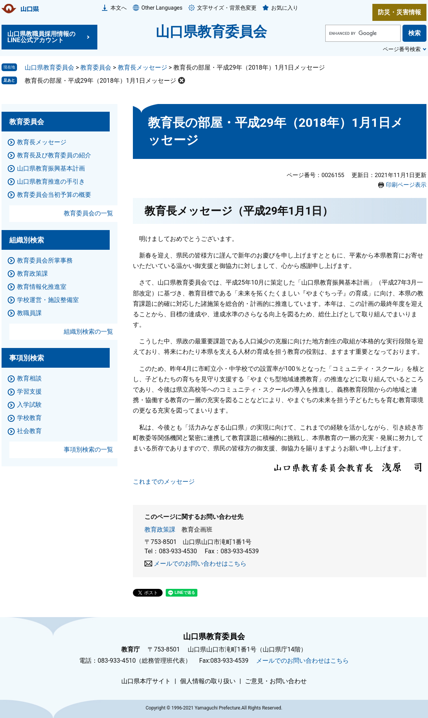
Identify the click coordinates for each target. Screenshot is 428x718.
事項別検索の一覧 (88, 449)
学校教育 (29, 417)
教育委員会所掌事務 (45, 260)
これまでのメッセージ (164, 481)
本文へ (118, 8)
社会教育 (29, 431)
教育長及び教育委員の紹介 (54, 155)
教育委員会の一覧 (88, 213)
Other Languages (161, 8)
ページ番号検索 (402, 49)
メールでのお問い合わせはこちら (200, 563)
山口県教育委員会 (211, 32)
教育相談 (29, 378)
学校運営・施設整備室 (48, 300)
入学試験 (29, 404)
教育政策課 (159, 529)
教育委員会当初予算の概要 (54, 194)
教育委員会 (95, 67)
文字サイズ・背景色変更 (226, 8)
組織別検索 (26, 240)
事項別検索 (26, 358)
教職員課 (29, 313)
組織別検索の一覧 (88, 331)
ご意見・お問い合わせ (276, 681)
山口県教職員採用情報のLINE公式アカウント (41, 37)
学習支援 (29, 391)
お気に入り (284, 8)
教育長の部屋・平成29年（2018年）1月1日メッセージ (100, 80)
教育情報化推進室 (41, 286)
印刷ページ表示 (406, 184)
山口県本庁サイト (146, 681)
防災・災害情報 (399, 12)
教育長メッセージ (142, 67)
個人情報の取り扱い (208, 681)
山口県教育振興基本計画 (51, 168)
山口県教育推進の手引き (51, 181)
